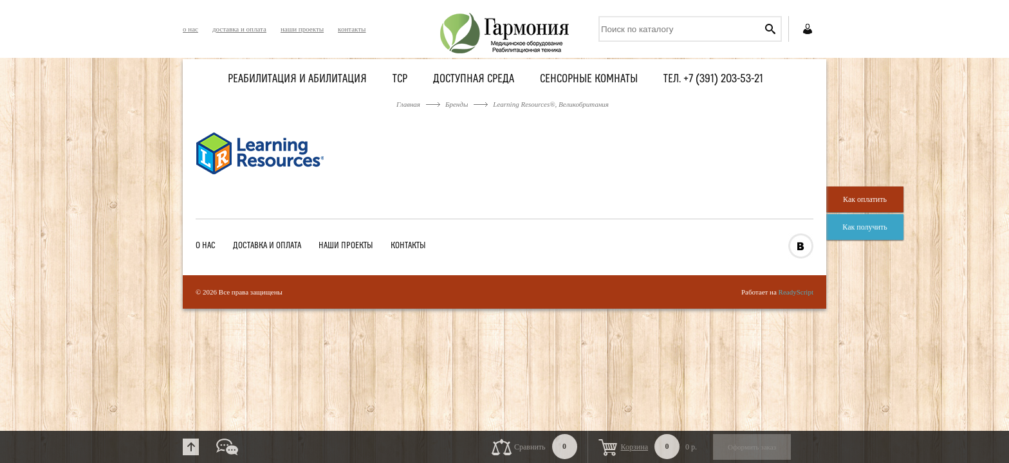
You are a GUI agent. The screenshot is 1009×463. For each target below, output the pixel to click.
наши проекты (302, 29)
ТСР (400, 79)
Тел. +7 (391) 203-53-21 (713, 79)
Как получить (864, 227)
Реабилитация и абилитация (297, 79)
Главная (408, 104)
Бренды (456, 104)
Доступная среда (473, 79)
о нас (190, 29)
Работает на (777, 292)
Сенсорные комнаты (589, 79)
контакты (352, 29)
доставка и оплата (239, 29)
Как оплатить (865, 199)
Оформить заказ (752, 447)
